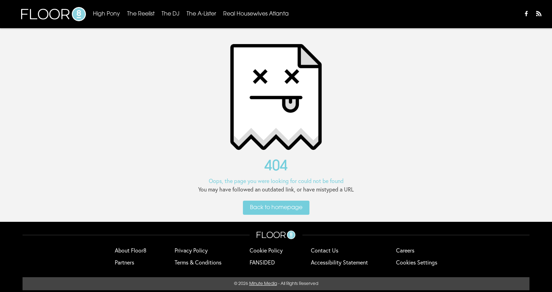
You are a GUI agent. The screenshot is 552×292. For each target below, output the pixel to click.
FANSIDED (262, 262)
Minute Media (263, 284)
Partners (124, 262)
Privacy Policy (191, 250)
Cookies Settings (416, 262)
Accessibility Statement (339, 262)
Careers (405, 250)
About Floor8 (130, 250)
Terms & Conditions (198, 262)
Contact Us (324, 250)
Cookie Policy (266, 250)
